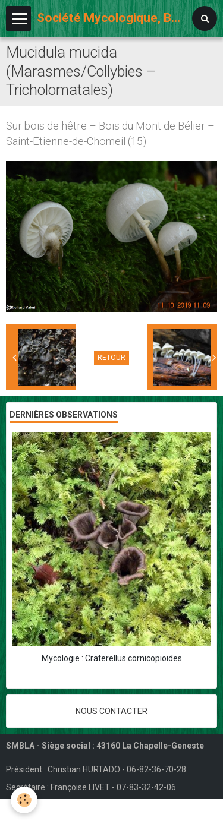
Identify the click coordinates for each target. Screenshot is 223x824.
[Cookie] (24, 800)
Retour (111, 357)
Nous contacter (111, 711)
